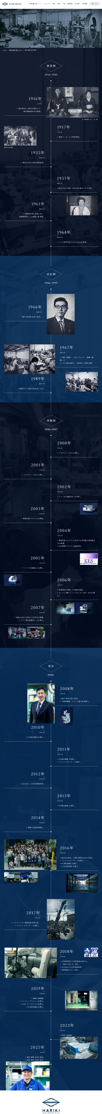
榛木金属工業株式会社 (12, 4)
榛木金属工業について (35, 4)
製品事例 (70, 4)
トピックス (47, 4)
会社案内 (77, 4)
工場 (64, 4)
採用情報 (84, 4)
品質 (59, 4)
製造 (54, 4)
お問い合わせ (94, 4)
